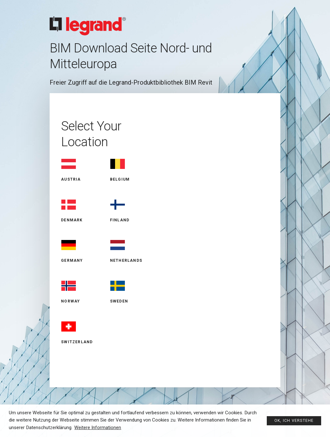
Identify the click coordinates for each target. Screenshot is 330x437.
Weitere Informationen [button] (98, 427)
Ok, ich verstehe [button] (293, 420)
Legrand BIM (165, 20)
